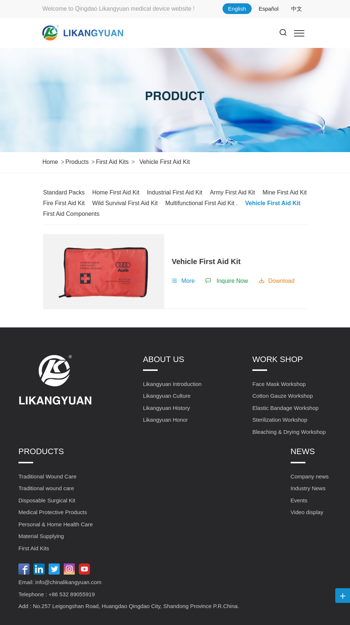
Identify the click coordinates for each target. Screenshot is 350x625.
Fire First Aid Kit (70, 203)
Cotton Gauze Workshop (282, 396)
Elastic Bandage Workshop (285, 408)
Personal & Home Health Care (55, 524)
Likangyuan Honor (165, 420)
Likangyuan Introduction (172, 384)
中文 (296, 9)
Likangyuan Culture (166, 396)
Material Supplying (41, 536)
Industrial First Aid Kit (180, 192)
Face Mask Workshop (279, 384)
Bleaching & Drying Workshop (289, 432)
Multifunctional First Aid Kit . (207, 203)
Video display (307, 512)
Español (269, 9)
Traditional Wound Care (47, 476)
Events (299, 500)
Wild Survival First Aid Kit (131, 203)
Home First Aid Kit (122, 192)
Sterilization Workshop (279, 420)
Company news (310, 476)
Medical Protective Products (52, 512)
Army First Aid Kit (238, 192)
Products (76, 162)
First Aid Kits (112, 162)
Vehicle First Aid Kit (164, 162)
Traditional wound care (46, 488)
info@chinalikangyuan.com (68, 582)
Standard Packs (70, 192)
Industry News (308, 488)
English (237, 9)
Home (50, 162)
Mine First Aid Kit (291, 192)
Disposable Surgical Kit (46, 500)
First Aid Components (77, 214)
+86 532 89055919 (72, 594)
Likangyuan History (166, 408)
